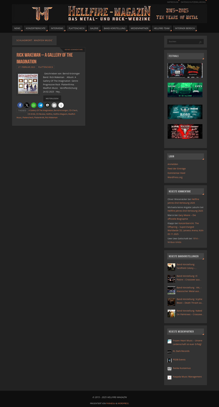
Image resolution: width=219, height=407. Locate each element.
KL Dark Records (181, 351)
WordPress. (123, 403)
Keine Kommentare (74, 50)
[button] (20, 105)
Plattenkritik (39, 117)
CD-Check (73, 110)
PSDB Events (179, 359)
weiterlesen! (52, 98)
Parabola (111, 403)
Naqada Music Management (187, 376)
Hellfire (49, 114)
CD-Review (40, 114)
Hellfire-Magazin (60, 114)
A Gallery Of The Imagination (41, 110)
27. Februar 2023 (26, 67)
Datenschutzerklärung (193, 2)
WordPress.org (175, 177)
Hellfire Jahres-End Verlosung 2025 (185, 210)
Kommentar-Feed (176, 173)
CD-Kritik (31, 114)
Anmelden (173, 164)
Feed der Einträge (177, 168)
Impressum (172, 2)
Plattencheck (45, 67)
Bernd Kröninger (61, 110)
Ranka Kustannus (182, 368)
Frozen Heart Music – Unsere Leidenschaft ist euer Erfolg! (187, 342)
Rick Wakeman (51, 117)
